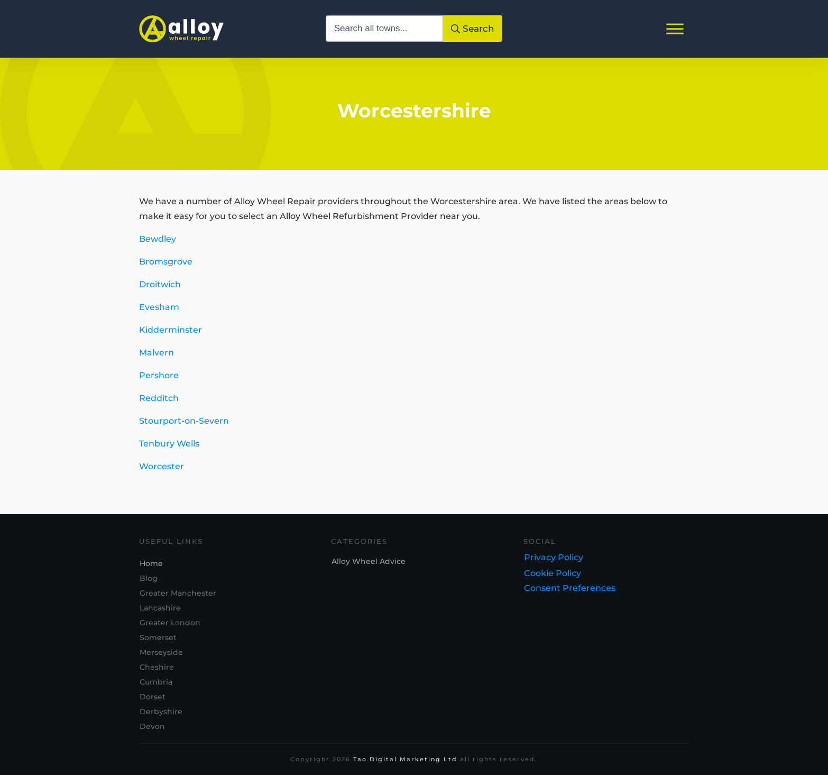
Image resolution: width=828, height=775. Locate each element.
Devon (152, 727)
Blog (149, 578)
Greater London (170, 623)
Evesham (159, 313)
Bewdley (157, 245)
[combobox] (385, 28)
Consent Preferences (569, 588)
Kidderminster (170, 336)
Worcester (161, 472)
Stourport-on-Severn (184, 427)
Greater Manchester (178, 593)
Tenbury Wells (169, 449)
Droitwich (160, 290)
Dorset (152, 697)
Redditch (159, 404)
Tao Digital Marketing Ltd (405, 759)
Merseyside (161, 653)
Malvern (156, 358)
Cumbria (156, 682)
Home (151, 564)
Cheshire (157, 667)
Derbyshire (161, 712)
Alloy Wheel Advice (369, 562)
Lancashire (160, 608)
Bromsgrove (165, 267)
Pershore (159, 381)
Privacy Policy (553, 558)
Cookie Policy (552, 574)
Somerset (158, 638)
